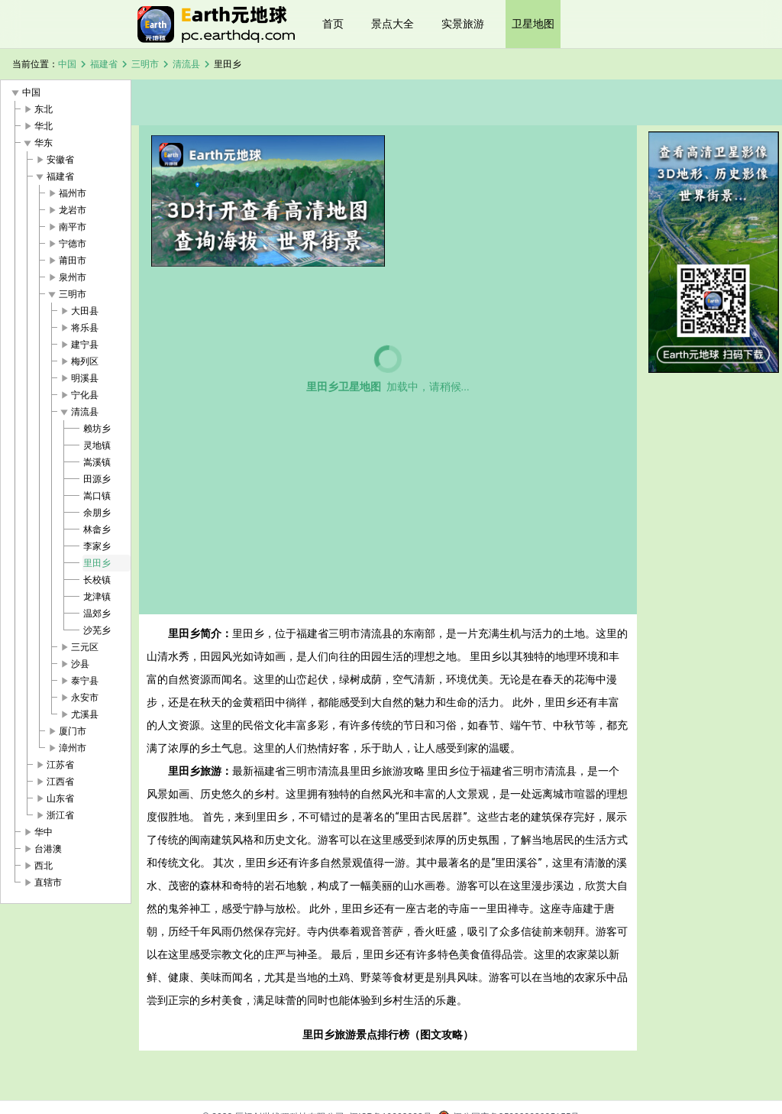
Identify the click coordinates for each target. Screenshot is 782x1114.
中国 (67, 64)
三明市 (145, 64)
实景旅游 (462, 24)
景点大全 (392, 24)
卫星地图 (533, 24)
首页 (333, 24)
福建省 (104, 64)
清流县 (186, 64)
